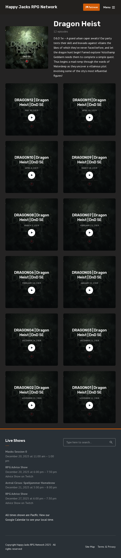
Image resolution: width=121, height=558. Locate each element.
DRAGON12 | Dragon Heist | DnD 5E (32, 102)
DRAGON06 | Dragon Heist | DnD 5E (31, 274)
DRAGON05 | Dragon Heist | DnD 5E (89, 274)
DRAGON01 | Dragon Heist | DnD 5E (89, 389)
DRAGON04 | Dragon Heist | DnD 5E (31, 332)
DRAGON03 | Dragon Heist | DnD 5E (89, 332)
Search (111, 442)
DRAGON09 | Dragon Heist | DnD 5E (89, 159)
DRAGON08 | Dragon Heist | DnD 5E (31, 217)
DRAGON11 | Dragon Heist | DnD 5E (89, 102)
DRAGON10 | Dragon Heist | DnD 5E (32, 159)
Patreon (93, 7)
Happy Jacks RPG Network (31, 6)
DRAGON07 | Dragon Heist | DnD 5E (89, 217)
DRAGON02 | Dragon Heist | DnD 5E (31, 389)
